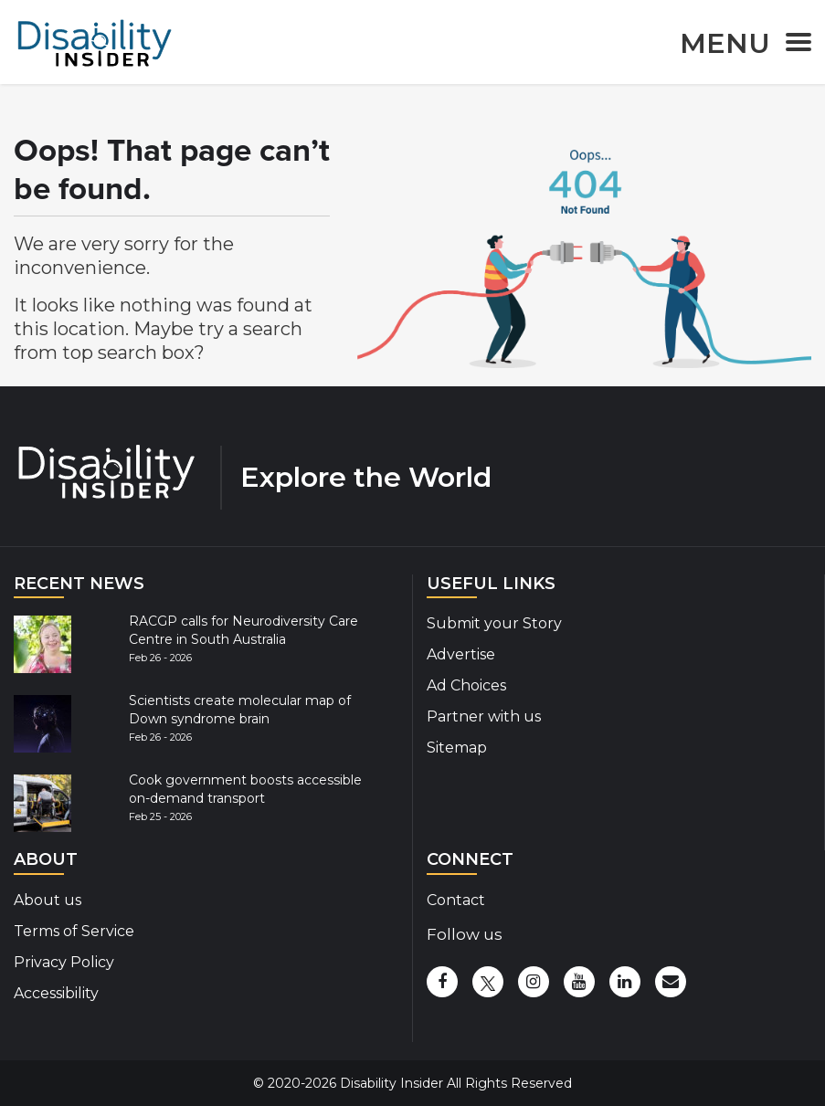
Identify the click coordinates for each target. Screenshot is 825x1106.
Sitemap (457, 747)
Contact (456, 900)
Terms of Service (74, 931)
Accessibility (56, 993)
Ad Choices (466, 685)
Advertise (461, 654)
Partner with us (484, 716)
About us (47, 900)
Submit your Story (494, 623)
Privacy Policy (64, 962)
